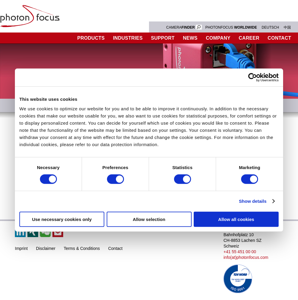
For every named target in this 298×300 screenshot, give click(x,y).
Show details (253, 201)
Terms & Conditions (82, 248)
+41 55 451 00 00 (240, 251)
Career (249, 38)
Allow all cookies (236, 219)
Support (163, 38)
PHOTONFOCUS (231, 27)
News (190, 38)
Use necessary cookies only (61, 219)
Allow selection (149, 219)
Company (218, 38)
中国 (287, 27)
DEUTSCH (270, 27)
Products (91, 38)
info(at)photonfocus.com (246, 257)
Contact (115, 248)
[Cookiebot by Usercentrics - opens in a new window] (252, 77)
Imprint (21, 248)
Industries (128, 38)
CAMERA (184, 27)
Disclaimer (45, 248)
